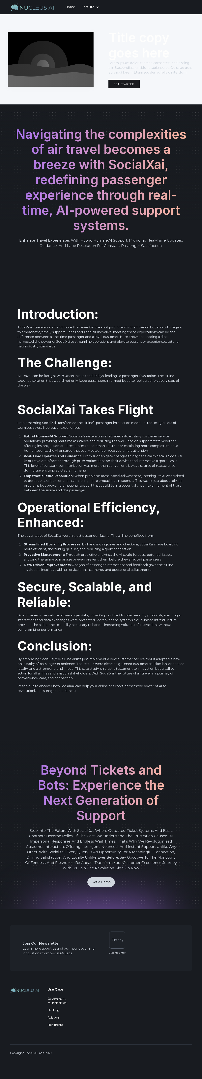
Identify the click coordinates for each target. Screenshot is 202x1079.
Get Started (124, 83)
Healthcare (55, 1025)
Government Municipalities (57, 1001)
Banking (53, 1011)
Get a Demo (101, 884)
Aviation (53, 1018)
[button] (90, 7)
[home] (33, 7)
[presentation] (158, 940)
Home (70, 7)
